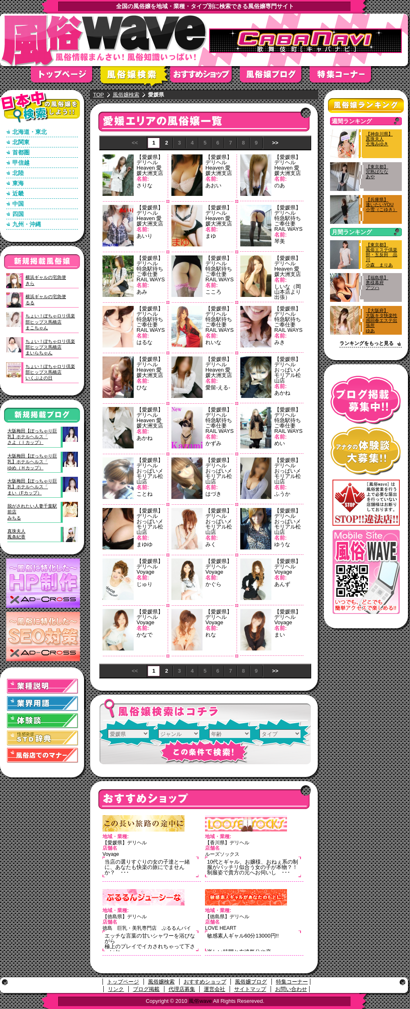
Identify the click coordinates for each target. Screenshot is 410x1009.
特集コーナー (292, 982)
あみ (142, 292)
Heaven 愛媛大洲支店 (150, 170)
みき (279, 342)
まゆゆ (145, 544)
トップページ (65, 77)
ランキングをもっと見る (366, 343)
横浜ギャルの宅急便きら (45, 280)
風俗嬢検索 (135, 77)
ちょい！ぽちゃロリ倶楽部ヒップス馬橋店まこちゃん (50, 321)
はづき (213, 494)
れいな (213, 342)
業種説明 (42, 686)
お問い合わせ (291, 989)
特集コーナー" (344, 77)
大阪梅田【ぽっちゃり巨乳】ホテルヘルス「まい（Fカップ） (32, 486)
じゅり (145, 584)
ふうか (282, 494)
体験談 (42, 721)
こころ (213, 292)
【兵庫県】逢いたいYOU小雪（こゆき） (381, 204)
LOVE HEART (220, 928)
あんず (282, 584)
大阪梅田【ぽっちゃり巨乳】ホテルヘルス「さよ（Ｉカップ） (32, 436)
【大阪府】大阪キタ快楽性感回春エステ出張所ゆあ (381, 320)
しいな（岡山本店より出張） (287, 291)
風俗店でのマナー (42, 755)
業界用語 (42, 703)
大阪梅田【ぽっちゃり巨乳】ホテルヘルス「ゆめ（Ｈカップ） (32, 461)
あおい (213, 185)
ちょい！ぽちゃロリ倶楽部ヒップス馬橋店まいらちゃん (50, 347)
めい (279, 443)
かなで (145, 635)
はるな (145, 342)
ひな (142, 387)
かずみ (213, 443)
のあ (279, 185)
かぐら (213, 584)
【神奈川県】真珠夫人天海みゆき (379, 138)
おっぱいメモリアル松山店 (287, 375)
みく (210, 544)
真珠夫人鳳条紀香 (16, 534)
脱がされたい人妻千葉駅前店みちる (32, 511)
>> (275, 143)
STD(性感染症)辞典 (42, 738)
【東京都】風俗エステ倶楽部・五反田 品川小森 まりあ (381, 254)
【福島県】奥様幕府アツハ (377, 282)
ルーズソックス (222, 854)
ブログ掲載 (146, 989)
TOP (98, 95)
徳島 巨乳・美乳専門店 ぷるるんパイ (146, 928)
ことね (145, 494)
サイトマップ (250, 989)
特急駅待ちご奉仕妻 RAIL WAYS (288, 223)
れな (210, 635)
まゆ (210, 236)
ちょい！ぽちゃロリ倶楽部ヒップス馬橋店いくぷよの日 (50, 372)
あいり (145, 236)
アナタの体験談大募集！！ (365, 451)
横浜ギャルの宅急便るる (45, 299)
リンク (116, 989)
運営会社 (214, 989)
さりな (145, 185)
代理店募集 (182, 989)
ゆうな (282, 544)
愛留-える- (217, 387)
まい (279, 635)
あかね (282, 393)
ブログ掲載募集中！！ (365, 400)
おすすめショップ (205, 77)
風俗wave (200, 1001)
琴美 (279, 241)
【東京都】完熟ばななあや (377, 171)
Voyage (145, 572)
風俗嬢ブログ (275, 77)
